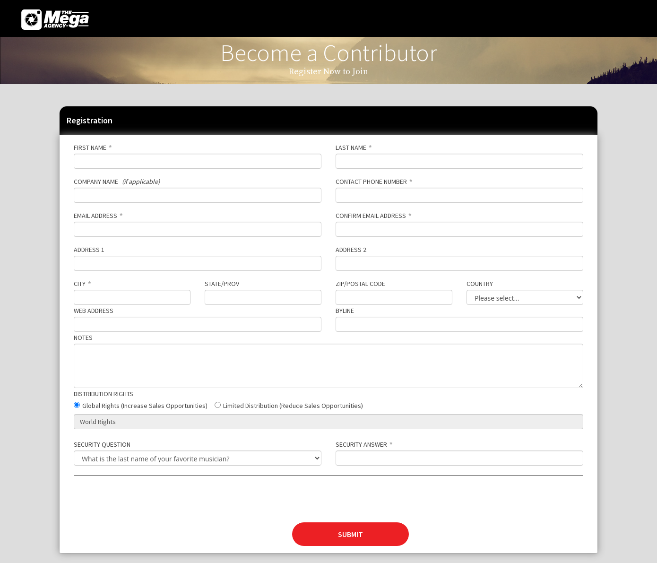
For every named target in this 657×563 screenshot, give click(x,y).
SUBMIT (350, 534)
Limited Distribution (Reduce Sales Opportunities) (293, 405)
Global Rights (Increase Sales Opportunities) (144, 405)
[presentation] (145, 503)
